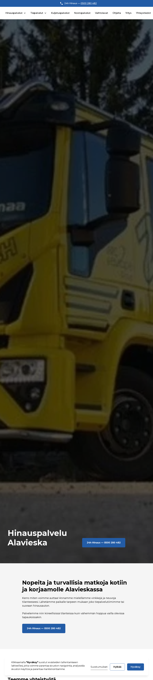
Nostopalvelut (82, 13)
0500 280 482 (89, 3)
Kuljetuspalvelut (60, 13)
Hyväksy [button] (135, 667)
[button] (15, 13)
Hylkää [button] (117, 667)
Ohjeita (117, 13)
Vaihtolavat (101, 13)
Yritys (128, 13)
